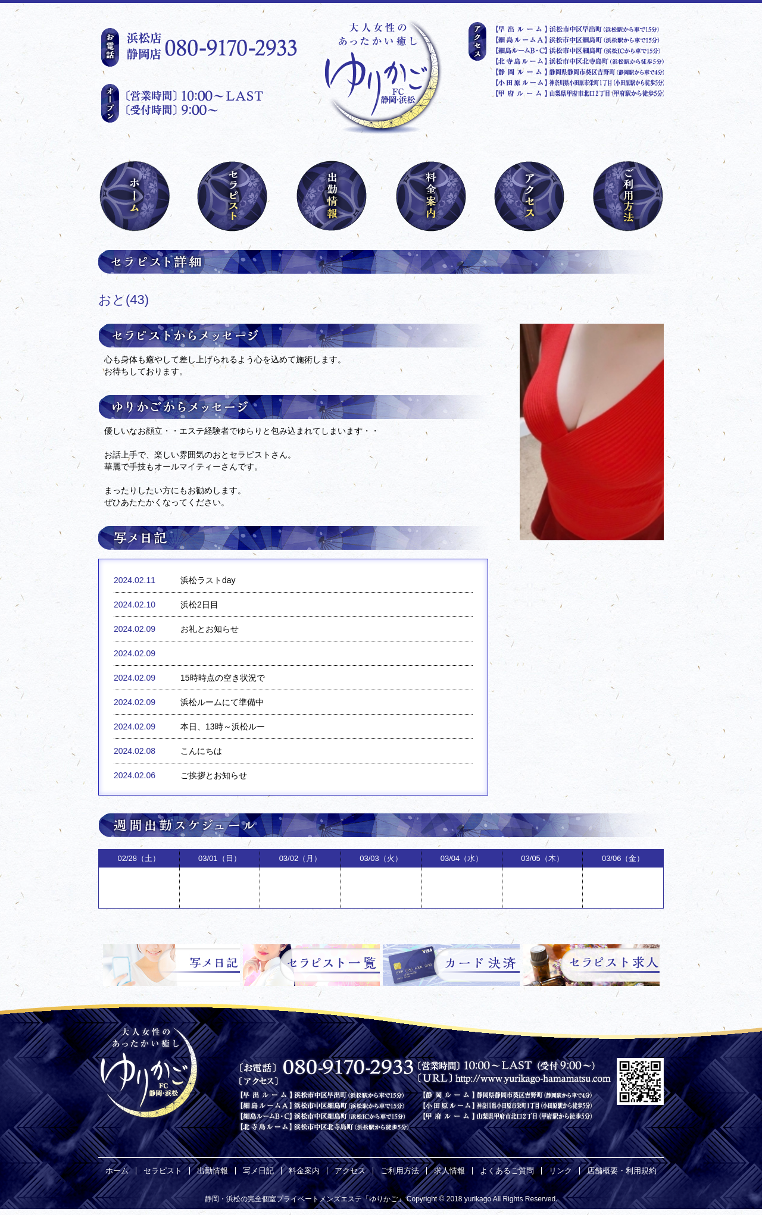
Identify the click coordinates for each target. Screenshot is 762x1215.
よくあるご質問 (507, 1171)
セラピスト (162, 1171)
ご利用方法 (399, 1171)
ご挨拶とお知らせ (213, 775)
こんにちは (201, 751)
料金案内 (304, 1171)
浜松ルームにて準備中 (222, 702)
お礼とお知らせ (209, 629)
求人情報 (449, 1171)
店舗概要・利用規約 (622, 1171)
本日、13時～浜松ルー (222, 726)
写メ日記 (258, 1171)
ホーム (117, 1171)
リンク (560, 1171)
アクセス (350, 1171)
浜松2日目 (199, 604)
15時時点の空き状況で (222, 677)
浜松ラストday (208, 580)
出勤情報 (212, 1171)
